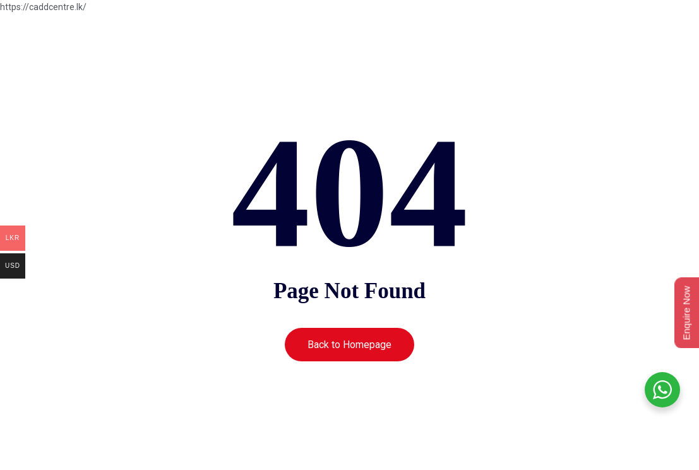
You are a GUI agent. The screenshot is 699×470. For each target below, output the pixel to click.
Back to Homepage (349, 345)
